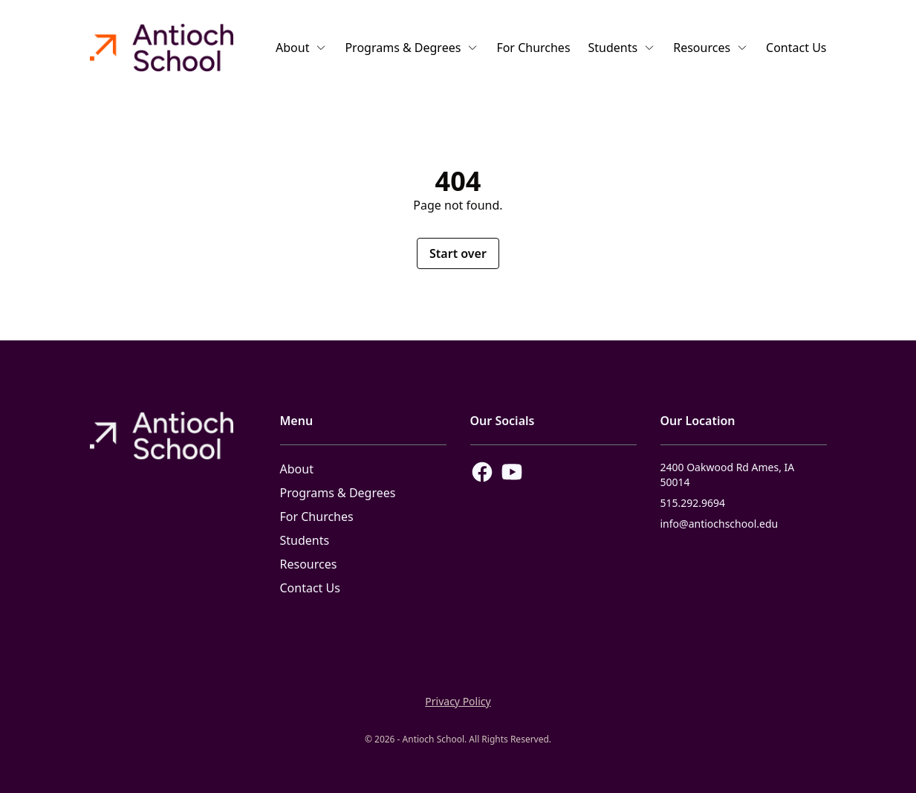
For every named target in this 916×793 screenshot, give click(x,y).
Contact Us (796, 47)
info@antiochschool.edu (719, 524)
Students (622, 47)
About (301, 47)
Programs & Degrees (411, 47)
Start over (458, 253)
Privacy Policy (457, 701)
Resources (710, 47)
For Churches (533, 47)
